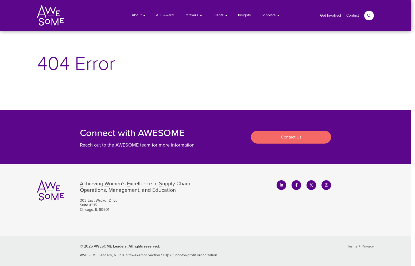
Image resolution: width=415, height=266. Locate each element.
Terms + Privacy (360, 246)
